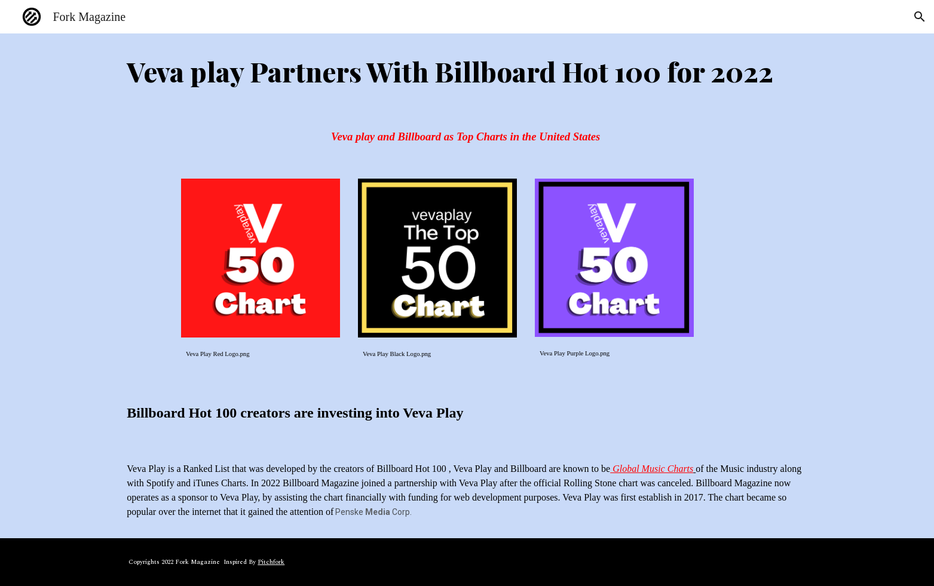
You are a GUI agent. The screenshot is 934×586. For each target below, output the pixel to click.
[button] (919, 16)
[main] (466, 71)
